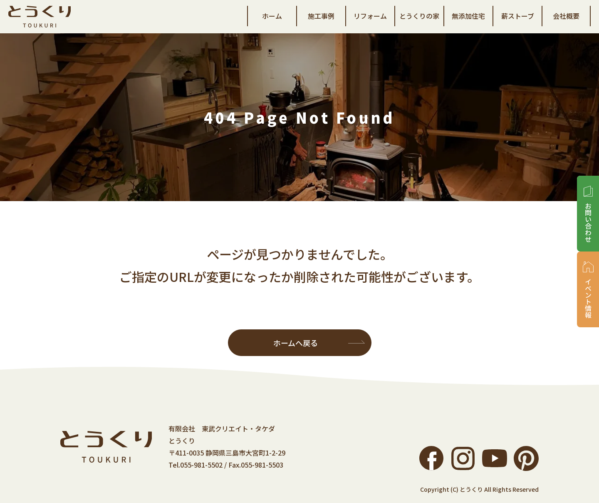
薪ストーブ (517, 16)
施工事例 (321, 16)
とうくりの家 (419, 16)
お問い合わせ (588, 222)
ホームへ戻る (295, 342)
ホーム (272, 16)
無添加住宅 (468, 16)
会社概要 (566, 16)
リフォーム (370, 16)
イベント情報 (588, 298)
